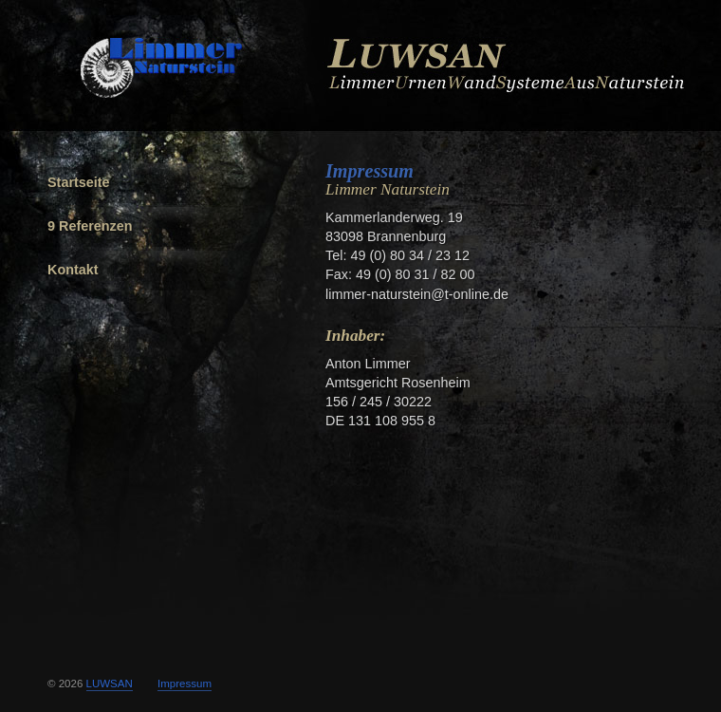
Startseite (78, 182)
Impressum (369, 170)
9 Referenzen (90, 226)
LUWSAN (109, 683)
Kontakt (73, 269)
